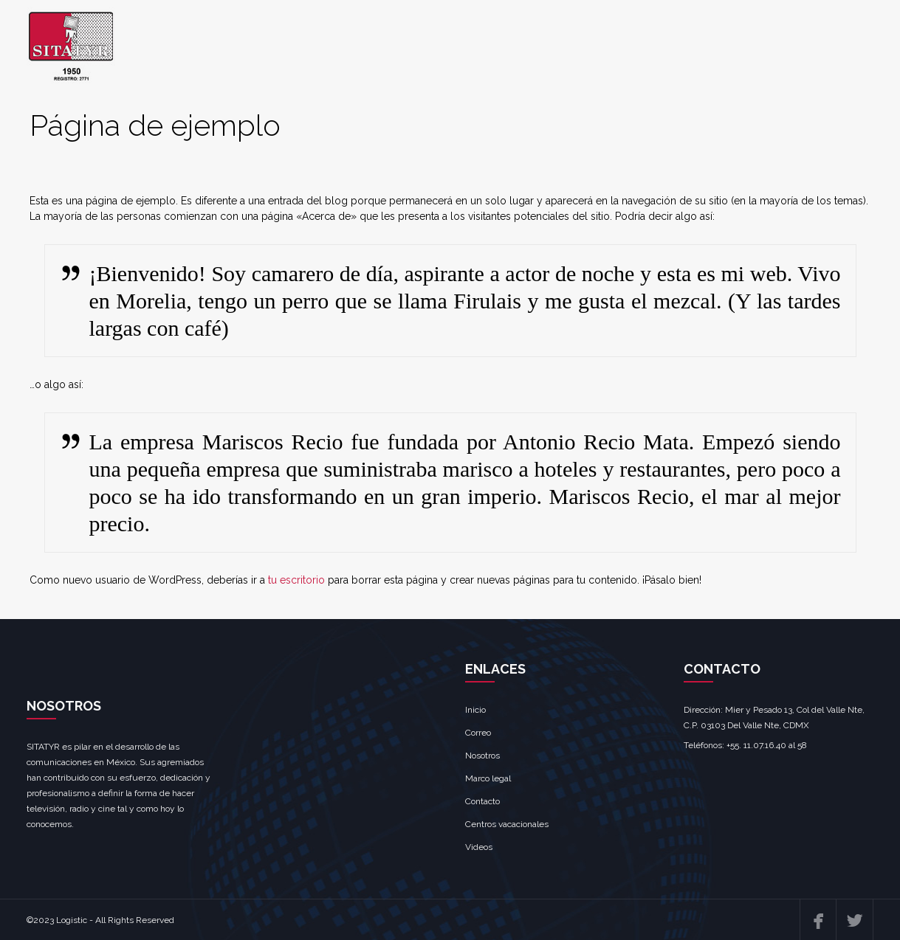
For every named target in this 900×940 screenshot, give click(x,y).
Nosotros (482, 755)
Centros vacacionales (507, 824)
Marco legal (488, 778)
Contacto (482, 801)
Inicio (475, 710)
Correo (478, 733)
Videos (478, 847)
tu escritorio (296, 580)
